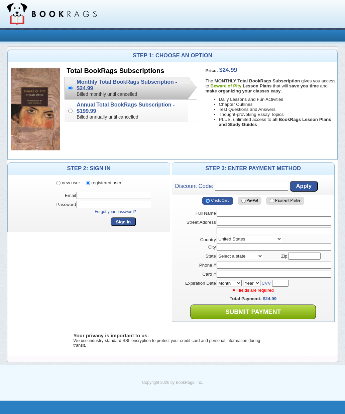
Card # (209, 274)
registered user (103, 182)
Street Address (201, 222)
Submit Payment (253, 311)
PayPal (249, 201)
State (211, 256)
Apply (304, 186)
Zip (284, 256)
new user (68, 182)
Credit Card (217, 201)
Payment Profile (285, 201)
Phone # (207, 265)
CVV (266, 283)
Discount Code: (231, 186)
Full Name (206, 213)
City (212, 247)
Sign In (123, 221)
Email (70, 195)
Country (208, 239)
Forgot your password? (115, 211)
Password (66, 204)
